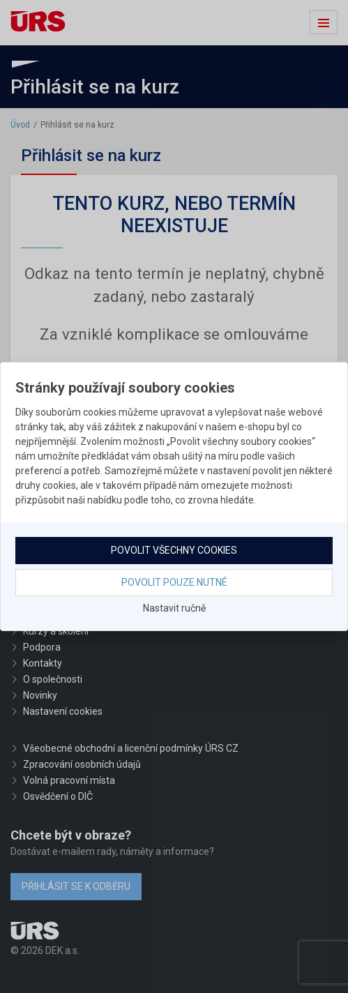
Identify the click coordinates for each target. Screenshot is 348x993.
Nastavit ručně (174, 608)
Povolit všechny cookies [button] (174, 550)
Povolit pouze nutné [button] (174, 582)
